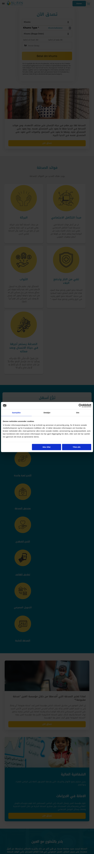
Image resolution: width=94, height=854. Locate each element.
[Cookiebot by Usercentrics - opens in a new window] (80, 405)
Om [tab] (77, 413)
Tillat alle (77, 447)
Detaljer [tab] (47, 413)
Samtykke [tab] (16, 413)
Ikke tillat (46, 447)
